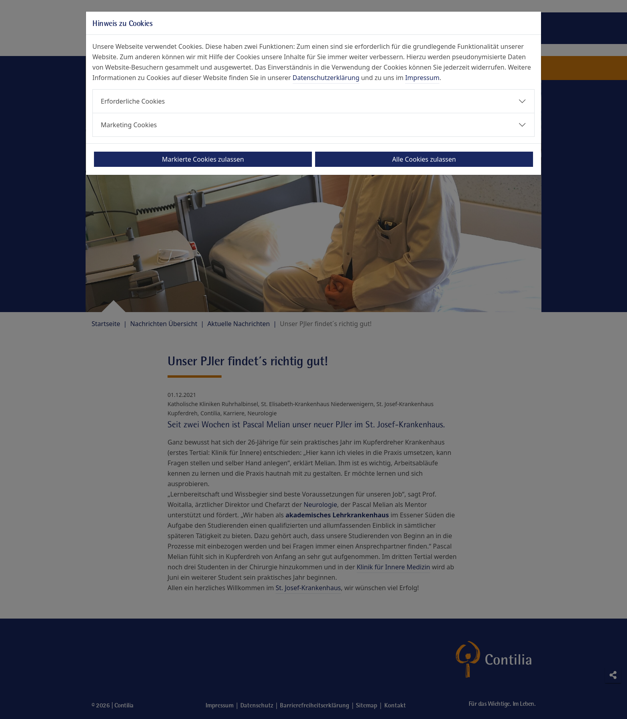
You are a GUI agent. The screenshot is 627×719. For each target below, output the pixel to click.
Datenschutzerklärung (326, 77)
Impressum (422, 77)
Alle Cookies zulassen (424, 159)
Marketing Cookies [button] (129, 124)
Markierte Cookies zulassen (203, 159)
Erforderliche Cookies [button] (133, 101)
